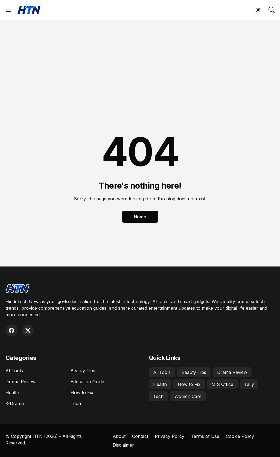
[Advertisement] (140, 60)
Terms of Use (205, 436)
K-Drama (14, 403)
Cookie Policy (240, 436)
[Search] (271, 9)
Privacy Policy (169, 436)
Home (140, 216)
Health (12, 392)
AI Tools (14, 370)
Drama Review (20, 381)
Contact (140, 436)
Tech (76, 403)
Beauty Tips (83, 370)
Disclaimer (123, 445)
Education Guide (87, 381)
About (119, 436)
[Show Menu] (8, 9)
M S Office (222, 384)
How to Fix (82, 392)
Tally (249, 384)
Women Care (188, 396)
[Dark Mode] (258, 9)
